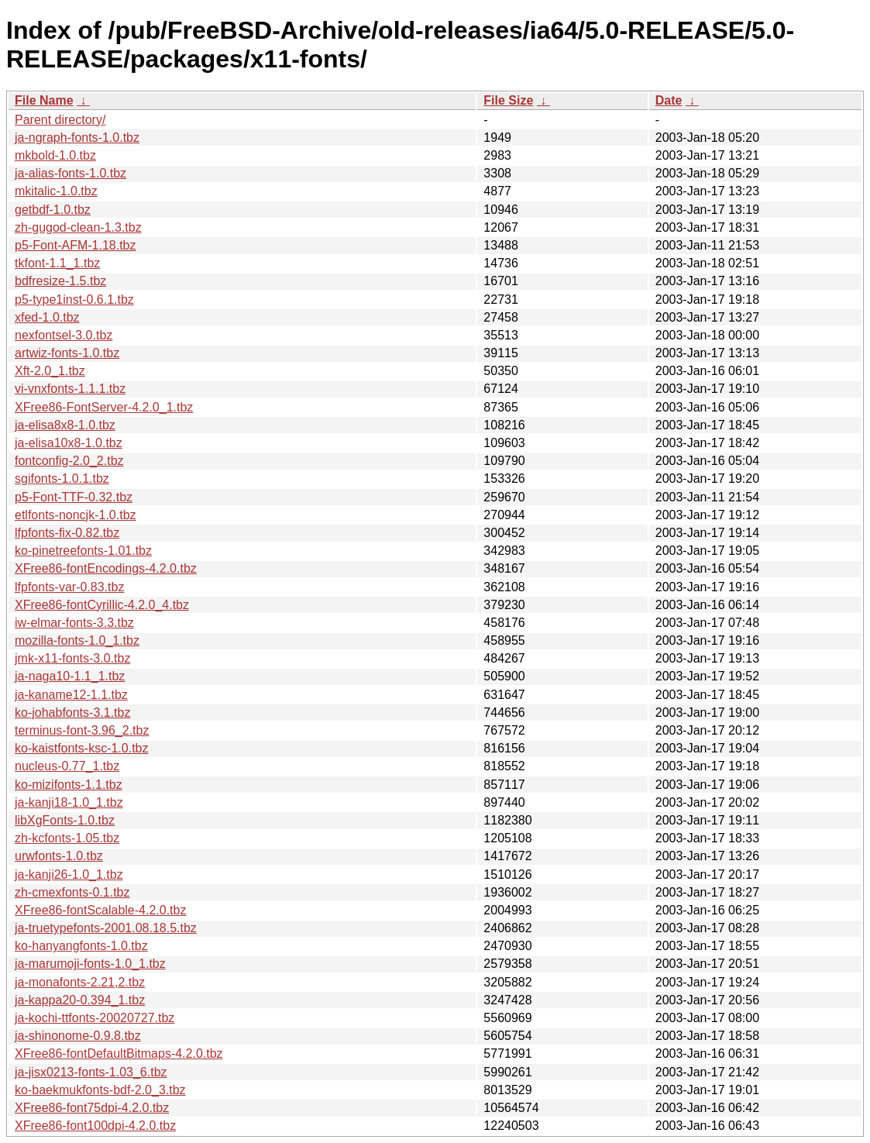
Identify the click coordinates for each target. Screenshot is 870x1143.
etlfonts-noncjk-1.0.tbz (75, 515)
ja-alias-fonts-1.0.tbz (70, 173)
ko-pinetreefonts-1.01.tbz (83, 550)
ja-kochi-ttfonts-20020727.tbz (94, 1017)
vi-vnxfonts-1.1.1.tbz (70, 388)
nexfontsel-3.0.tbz (63, 335)
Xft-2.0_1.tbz (50, 370)
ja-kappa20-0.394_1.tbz (80, 1000)
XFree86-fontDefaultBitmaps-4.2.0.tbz (119, 1053)
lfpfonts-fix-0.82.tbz (67, 532)
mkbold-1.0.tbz (55, 155)
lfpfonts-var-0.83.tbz (69, 587)
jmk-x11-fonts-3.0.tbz (72, 658)
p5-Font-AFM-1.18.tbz (75, 245)
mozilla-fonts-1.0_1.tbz (77, 640)
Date (669, 100)
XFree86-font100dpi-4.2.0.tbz (95, 1125)
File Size (508, 100)
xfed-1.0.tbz (47, 317)
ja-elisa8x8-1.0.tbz (65, 425)
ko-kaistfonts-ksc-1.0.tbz (82, 748)
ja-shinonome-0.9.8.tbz (78, 1035)
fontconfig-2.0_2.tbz (69, 460)
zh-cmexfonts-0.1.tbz (72, 892)
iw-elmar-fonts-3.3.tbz (74, 622)
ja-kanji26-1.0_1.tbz (69, 874)
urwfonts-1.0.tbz (59, 855)
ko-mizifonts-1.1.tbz (68, 784)
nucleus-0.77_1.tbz (67, 766)
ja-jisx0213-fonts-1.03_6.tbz (91, 1072)
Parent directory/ (60, 119)
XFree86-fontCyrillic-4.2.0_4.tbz (102, 604)
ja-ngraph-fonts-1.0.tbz (77, 137)
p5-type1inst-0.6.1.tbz (74, 299)
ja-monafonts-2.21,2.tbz (80, 982)
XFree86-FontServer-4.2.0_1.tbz (104, 407)
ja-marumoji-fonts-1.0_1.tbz (90, 963)
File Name (44, 100)
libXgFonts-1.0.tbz (65, 820)
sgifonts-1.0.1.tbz (62, 478)
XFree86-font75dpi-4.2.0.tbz (92, 1107)
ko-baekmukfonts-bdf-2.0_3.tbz (100, 1090)
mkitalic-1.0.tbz (56, 191)
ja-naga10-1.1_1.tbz (70, 676)
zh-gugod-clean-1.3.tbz (78, 227)
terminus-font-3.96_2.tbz (82, 730)
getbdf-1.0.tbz (53, 209)
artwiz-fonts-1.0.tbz (67, 353)
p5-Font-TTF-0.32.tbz (73, 497)
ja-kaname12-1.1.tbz (71, 694)
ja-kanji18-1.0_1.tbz (69, 802)
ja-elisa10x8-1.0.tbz (68, 442)
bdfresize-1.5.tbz (60, 280)
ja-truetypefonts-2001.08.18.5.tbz (106, 928)
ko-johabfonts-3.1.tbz (72, 712)
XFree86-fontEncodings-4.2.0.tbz (106, 568)
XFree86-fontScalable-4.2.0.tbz (100, 910)
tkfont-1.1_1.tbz (57, 263)
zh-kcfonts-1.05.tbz (67, 838)
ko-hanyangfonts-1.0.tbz (81, 945)
